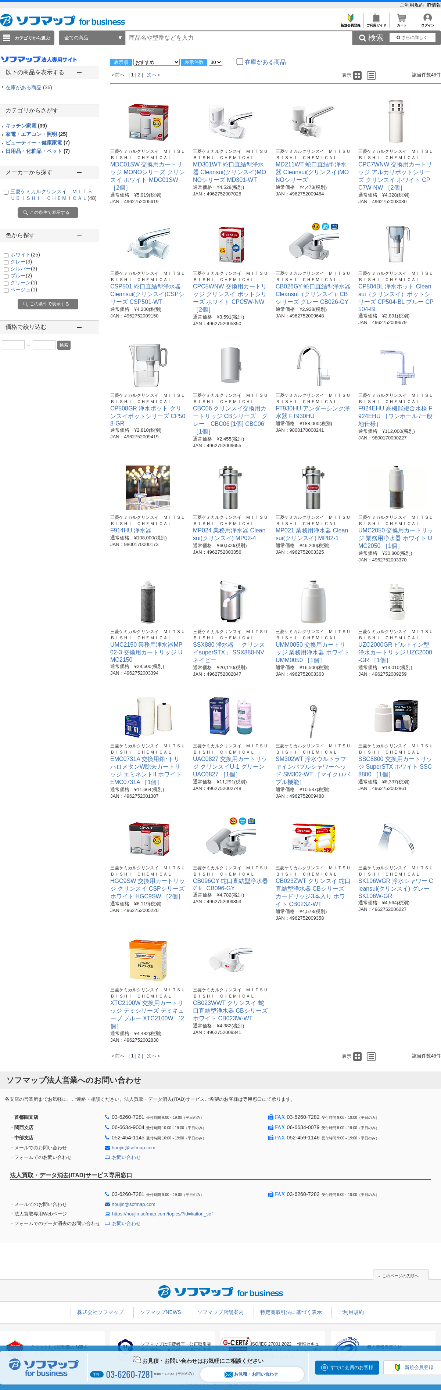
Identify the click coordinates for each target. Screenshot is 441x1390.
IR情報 (434, 5)
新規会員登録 (350, 23)
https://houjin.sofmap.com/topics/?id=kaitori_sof (162, 1214)
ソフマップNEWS (160, 1312)
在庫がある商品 (29, 87)
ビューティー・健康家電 (38, 143)
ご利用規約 (412, 5)
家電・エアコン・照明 (37, 134)
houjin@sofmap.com (133, 1147)
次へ (152, 75)
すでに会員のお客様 (351, 1367)
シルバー (23, 269)
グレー (21, 262)
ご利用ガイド (376, 23)
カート (402, 23)
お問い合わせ (126, 1157)
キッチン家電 (26, 126)
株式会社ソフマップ (100, 1312)
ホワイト (25, 255)
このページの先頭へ (400, 1276)
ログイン (428, 23)
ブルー (21, 276)
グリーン (23, 282)
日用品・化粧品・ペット (38, 151)
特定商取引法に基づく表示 (291, 1312)
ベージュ (23, 289)
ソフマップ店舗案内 (220, 1312)
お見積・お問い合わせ (251, 1374)
